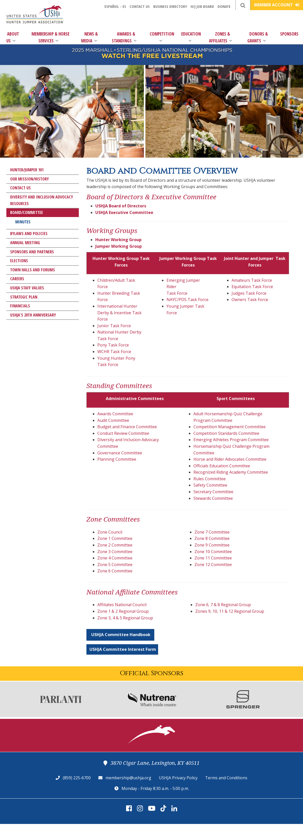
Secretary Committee (213, 491)
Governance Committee (119, 453)
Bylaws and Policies (29, 233)
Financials (20, 306)
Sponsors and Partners (32, 252)
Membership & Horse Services (50, 37)
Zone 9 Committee (212, 545)
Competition (162, 37)
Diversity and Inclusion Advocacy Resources (41, 200)
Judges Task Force (249, 293)
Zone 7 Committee (212, 532)
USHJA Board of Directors (120, 206)
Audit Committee (113, 420)
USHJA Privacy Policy (178, 778)
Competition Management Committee (229, 426)
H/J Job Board (202, 6)
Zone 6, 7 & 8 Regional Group (223, 604)
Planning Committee (116, 459)
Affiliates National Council (121, 604)
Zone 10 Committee (213, 551)
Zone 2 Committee (114, 545)
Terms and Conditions (226, 778)
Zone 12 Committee (213, 564)
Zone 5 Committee (114, 564)
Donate (224, 6)
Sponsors (289, 34)
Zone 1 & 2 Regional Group (123, 611)
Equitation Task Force (252, 286)
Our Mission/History (29, 179)
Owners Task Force (250, 299)
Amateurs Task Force (252, 280)
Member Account (276, 5)
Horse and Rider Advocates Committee (229, 459)
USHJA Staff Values (27, 288)
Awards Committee (115, 414)
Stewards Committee (213, 498)
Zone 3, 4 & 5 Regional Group (125, 618)
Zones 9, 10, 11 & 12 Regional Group (229, 611)
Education (191, 37)
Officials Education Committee (221, 466)
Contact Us (140, 6)
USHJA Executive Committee (124, 212)
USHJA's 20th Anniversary (33, 315)
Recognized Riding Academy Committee (230, 472)
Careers (17, 278)
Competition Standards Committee (226, 433)
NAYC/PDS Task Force (187, 299)
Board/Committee (26, 212)
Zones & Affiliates (220, 37)
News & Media (89, 37)
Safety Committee (210, 485)
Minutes (23, 222)
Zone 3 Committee (114, 551)
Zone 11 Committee (213, 558)
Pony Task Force (113, 345)
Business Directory (170, 6)
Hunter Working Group (118, 239)
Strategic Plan (23, 297)
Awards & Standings (124, 37)
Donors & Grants (257, 37)
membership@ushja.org (128, 778)
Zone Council (109, 532)
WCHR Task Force (114, 351)
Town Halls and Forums (32, 270)
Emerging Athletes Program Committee (231, 439)
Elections (19, 260)
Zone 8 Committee (212, 538)
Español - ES (115, 6)
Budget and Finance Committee (127, 426)
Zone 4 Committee (114, 558)
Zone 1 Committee (114, 538)
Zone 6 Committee (114, 571)
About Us (12, 37)
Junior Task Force (114, 325)
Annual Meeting (25, 242)
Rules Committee (209, 479)
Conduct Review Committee (123, 433)
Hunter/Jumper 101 (26, 170)
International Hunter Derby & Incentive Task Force (119, 312)
